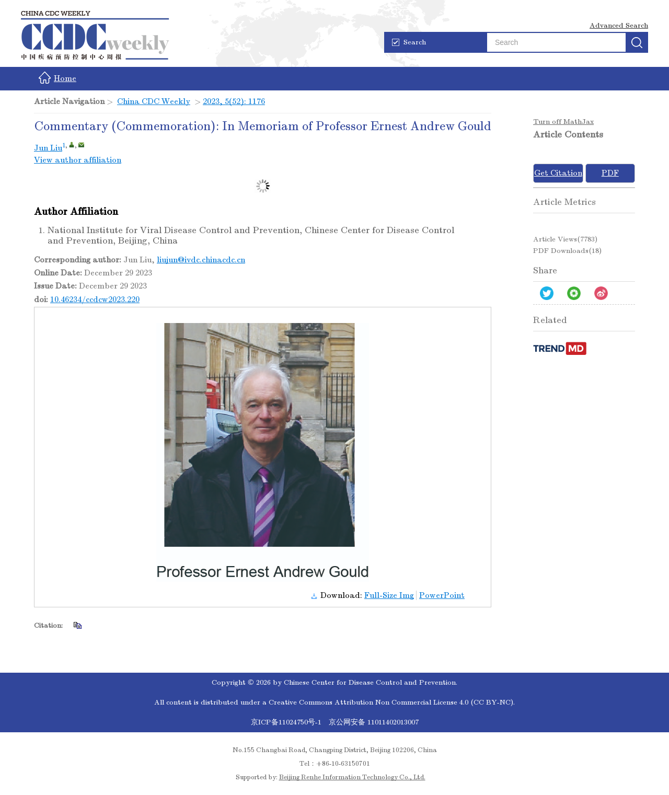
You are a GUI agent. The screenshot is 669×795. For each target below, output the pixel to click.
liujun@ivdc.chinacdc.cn (201, 259)
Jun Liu (48, 148)
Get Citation (558, 173)
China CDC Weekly (153, 101)
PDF (610, 173)
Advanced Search (619, 25)
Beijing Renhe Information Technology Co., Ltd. (352, 777)
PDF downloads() (567, 250)
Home (57, 78)
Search (409, 42)
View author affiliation (77, 160)
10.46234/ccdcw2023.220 (95, 299)
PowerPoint (442, 595)
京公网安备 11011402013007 (374, 722)
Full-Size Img (389, 595)
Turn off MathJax (563, 121)
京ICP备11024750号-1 (287, 722)
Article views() (565, 239)
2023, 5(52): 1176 (234, 101)
